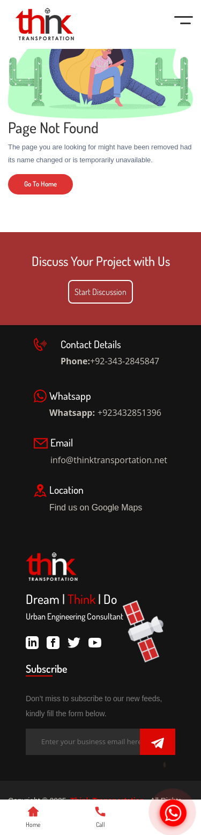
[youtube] (94, 641)
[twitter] (74, 641)
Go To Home (40, 183)
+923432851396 (129, 413)
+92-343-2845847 (124, 361)
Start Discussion (100, 291)
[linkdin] (32, 641)
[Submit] (157, 743)
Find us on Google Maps (104, 507)
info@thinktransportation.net (108, 460)
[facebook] (53, 641)
